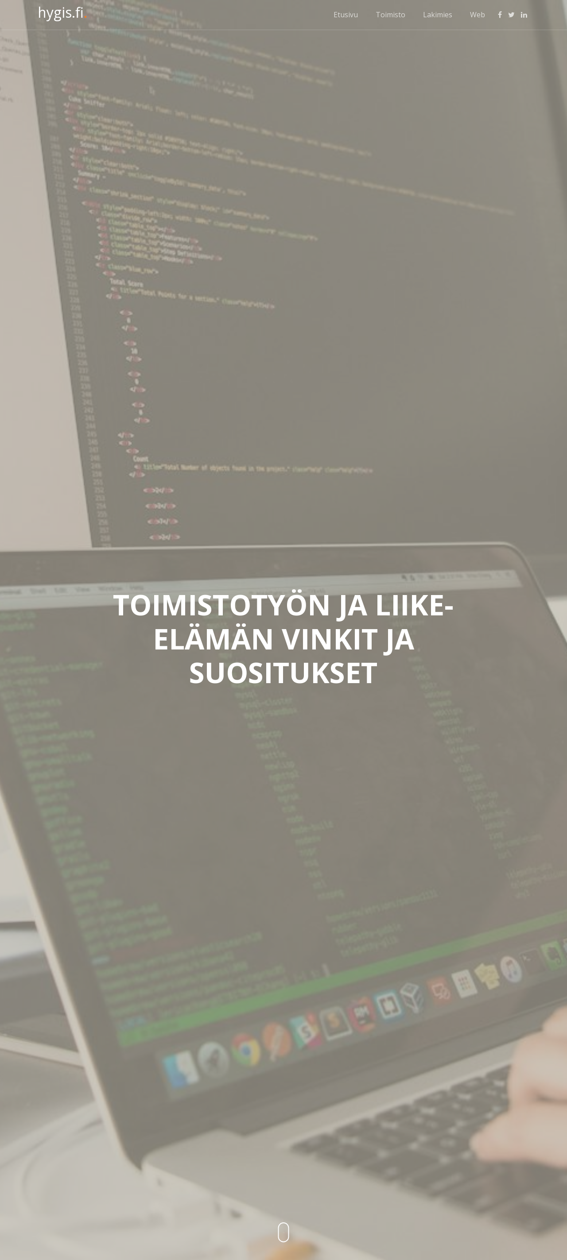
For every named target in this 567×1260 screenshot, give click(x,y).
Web (477, 14)
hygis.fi (62, 12)
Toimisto (390, 14)
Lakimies (437, 14)
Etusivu (346, 14)
